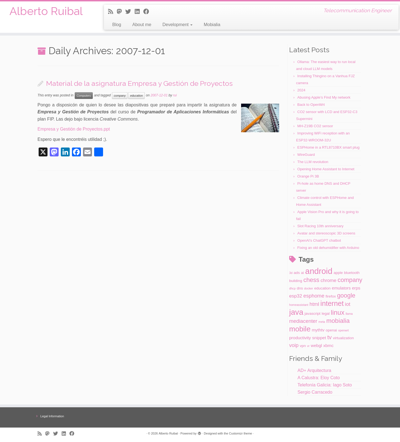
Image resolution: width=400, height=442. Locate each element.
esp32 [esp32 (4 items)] (295, 296)
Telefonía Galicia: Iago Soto (325, 385)
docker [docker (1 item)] (308, 288)
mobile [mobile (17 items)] (300, 329)
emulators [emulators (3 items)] (341, 288)
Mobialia (212, 24)
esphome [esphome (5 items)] (313, 296)
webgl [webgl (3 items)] (316, 345)
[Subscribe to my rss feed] (112, 11)
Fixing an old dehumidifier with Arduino (328, 248)
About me (141, 24)
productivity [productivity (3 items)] (300, 337)
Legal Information (52, 416)
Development (177, 24)
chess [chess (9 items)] (311, 279)
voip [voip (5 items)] (294, 345)
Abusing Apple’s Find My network (323, 97)
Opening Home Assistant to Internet (325, 169)
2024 (301, 90)
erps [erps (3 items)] (356, 288)
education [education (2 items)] (322, 288)
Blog (116, 24)
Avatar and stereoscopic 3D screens (326, 233)
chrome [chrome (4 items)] (328, 280)
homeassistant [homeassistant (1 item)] (298, 304)
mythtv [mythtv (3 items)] (318, 330)
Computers (84, 95)
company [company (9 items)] (350, 279)
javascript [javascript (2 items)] (312, 313)
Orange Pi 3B (308, 176)
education (136, 95)
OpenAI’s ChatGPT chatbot (319, 240)
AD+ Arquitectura (314, 370)
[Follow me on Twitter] (130, 11)
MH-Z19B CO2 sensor (315, 126)
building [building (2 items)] (295, 281)
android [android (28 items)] (318, 271)
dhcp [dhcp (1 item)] (292, 288)
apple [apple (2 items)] (338, 273)
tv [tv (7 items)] (329, 337)
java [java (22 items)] (296, 312)
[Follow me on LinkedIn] (139, 11)
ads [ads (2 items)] (297, 273)
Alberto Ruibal (46, 11)
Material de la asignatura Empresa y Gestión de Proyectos (139, 83)
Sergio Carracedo (315, 392)
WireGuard (306, 155)
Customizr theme (240, 433)
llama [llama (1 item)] (349, 313)
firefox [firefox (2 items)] (331, 296)
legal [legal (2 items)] (326, 313)
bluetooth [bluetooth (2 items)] (352, 273)
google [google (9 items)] (346, 295)
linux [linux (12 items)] (337, 312)
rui (175, 95)
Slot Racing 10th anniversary (320, 226)
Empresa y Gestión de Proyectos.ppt (74, 129)
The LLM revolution (312, 162)
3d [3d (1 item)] (290, 272)
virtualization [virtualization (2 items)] (343, 338)
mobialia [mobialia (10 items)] (338, 320)
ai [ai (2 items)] (302, 273)
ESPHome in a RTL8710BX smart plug (328, 147)
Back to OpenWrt (311, 105)
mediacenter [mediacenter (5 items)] (303, 321)
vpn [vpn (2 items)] (303, 346)
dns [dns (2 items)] (300, 288)
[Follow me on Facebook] (148, 11)
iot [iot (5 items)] (347, 304)
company (120, 95)
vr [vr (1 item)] (308, 346)
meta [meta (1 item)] (322, 321)
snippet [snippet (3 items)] (319, 337)
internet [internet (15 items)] (332, 303)
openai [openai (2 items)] (331, 330)
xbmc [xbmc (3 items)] (328, 345)
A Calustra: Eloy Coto (319, 377)
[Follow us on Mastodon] (121, 11)
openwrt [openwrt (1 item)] (343, 330)
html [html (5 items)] (314, 304)
